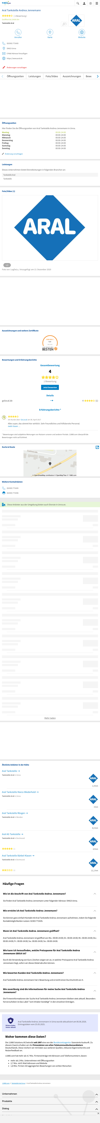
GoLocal (24, 419)
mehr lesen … (14, 426)
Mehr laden (50, 718)
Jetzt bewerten (50, 387)
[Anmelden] (84, 3)
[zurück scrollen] (2, 76)
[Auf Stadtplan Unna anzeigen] (97, 447)
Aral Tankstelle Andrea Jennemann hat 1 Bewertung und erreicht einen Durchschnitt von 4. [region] (43, 980)
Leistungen (35, 76)
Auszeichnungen (72, 76)
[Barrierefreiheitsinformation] (90, 3)
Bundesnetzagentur (62, 1042)
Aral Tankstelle (9, 770)
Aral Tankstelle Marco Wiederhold (19, 791)
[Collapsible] (95, 894)
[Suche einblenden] (78, 3)
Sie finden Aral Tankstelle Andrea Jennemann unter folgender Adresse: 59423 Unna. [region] (40, 900)
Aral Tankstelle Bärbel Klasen (16, 855)
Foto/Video (52, 76)
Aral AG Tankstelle (11, 834)
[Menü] (97, 3)
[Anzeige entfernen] (98, 1113)
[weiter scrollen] (97, 76)
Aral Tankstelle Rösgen (13, 813)
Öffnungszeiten (15, 76)
